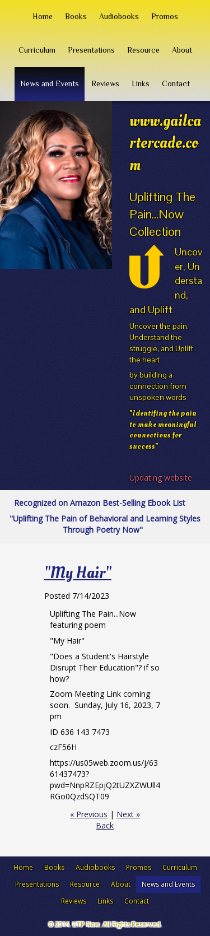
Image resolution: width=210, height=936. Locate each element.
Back (105, 825)
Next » (128, 814)
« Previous (89, 814)
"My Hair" (77, 573)
